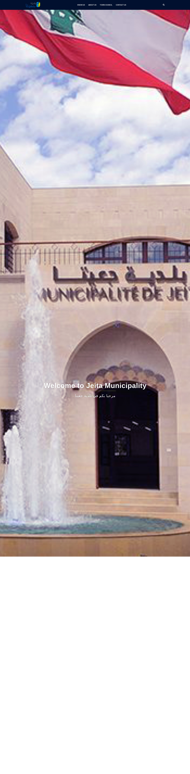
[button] (164, 5)
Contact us (121, 5)
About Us (92, 5)
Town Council (106, 5)
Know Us (81, 5)
